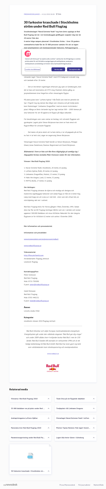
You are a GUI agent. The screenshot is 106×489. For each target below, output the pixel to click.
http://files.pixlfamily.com (34, 255)
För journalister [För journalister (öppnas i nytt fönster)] (84, 485)
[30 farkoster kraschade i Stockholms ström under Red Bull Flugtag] (30, 456)
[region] (54, 62)
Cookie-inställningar (32, 69)
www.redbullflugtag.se (32, 245)
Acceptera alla (74, 69)
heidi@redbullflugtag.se (39, 301)
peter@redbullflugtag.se (39, 284)
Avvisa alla (58, 69)
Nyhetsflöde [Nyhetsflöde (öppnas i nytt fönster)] (99, 485)
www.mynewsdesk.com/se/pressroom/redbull (41, 239)
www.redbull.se (53, 353)
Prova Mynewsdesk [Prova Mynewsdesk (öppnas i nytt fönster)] (67, 485)
